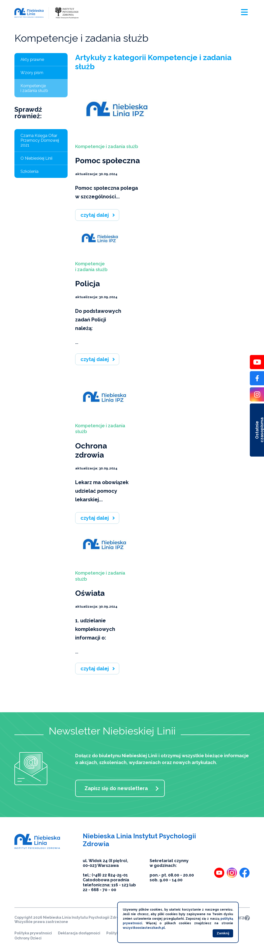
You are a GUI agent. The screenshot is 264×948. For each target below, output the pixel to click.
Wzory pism (32, 72)
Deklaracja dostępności (79, 933)
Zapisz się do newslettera (116, 788)
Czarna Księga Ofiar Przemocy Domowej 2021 (40, 140)
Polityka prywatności (33, 933)
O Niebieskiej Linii (36, 158)
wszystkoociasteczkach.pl (144, 928)
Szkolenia (29, 171)
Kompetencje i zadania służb (34, 88)
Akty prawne (32, 59)
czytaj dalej (94, 215)
